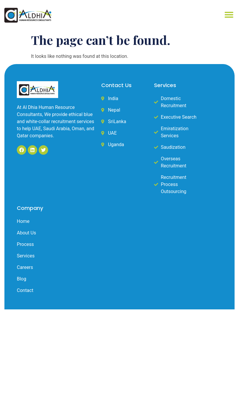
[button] (229, 15)
